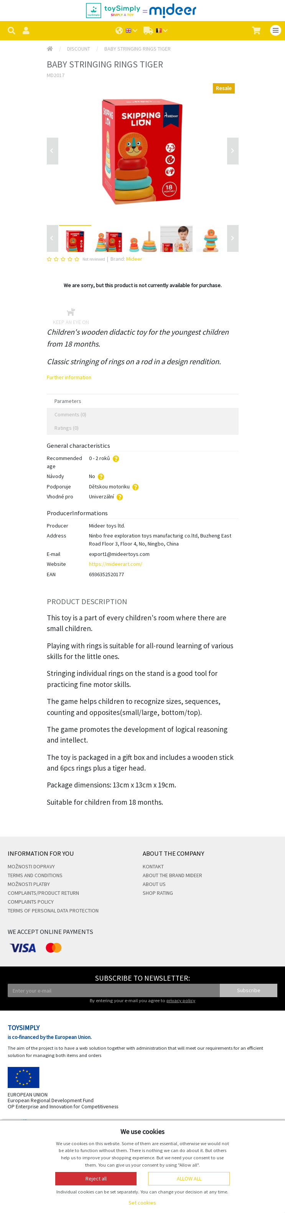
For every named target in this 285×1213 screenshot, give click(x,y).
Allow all (189, 1178)
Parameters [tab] (67, 401)
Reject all (96, 1178)
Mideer (134, 258)
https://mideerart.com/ (115, 563)
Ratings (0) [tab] (66, 427)
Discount (78, 48)
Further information (69, 377)
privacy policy (180, 1000)
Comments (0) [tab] (70, 414)
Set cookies (142, 1202)
